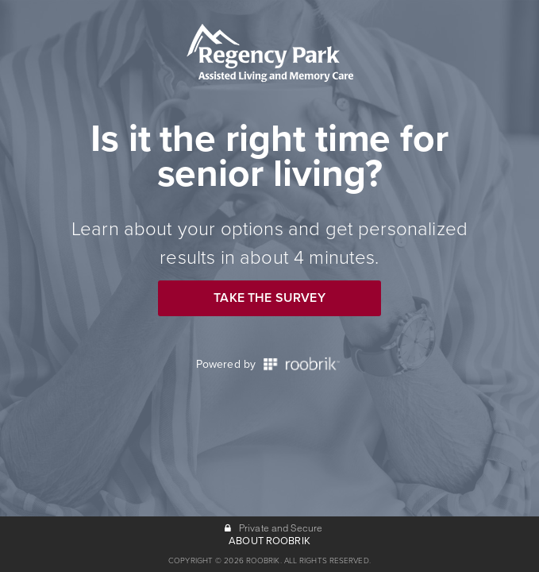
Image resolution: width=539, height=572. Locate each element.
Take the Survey (269, 298)
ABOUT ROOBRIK (269, 541)
